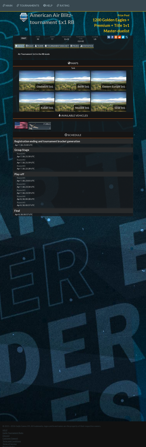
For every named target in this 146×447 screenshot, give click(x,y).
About (19, 46)
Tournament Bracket (57, 46)
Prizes (74, 46)
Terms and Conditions (12, 441)
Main (7, 5)
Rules (29, 46)
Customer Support (10, 438)
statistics (86, 46)
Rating (63, 5)
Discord (6, 436)
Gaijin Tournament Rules (13, 433)
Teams (39, 46)
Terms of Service (10, 444)
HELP (48, 5)
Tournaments (28, 5)
